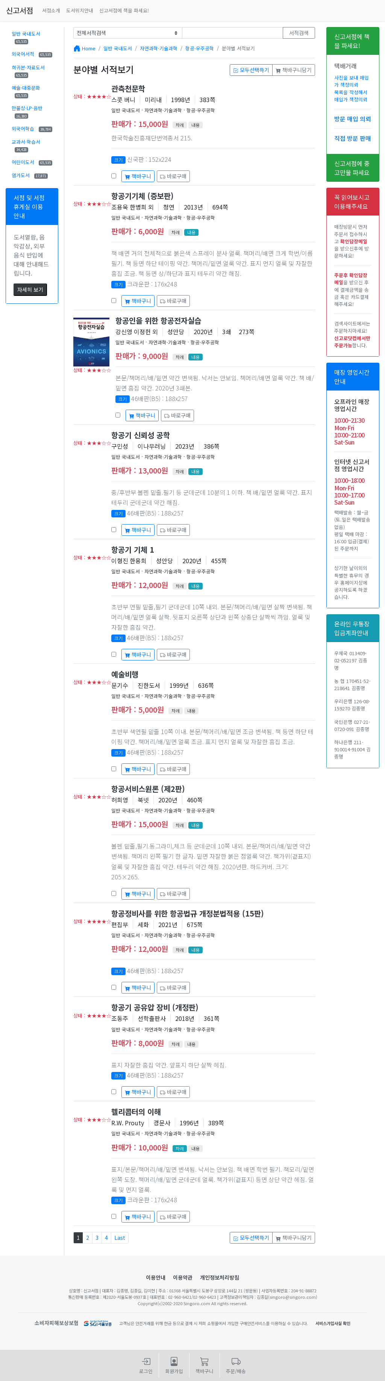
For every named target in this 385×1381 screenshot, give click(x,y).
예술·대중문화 (26, 91)
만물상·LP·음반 (27, 111)
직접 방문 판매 (352, 138)
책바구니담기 (294, 70)
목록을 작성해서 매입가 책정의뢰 (350, 96)
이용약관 (182, 1277)
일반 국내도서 (26, 37)
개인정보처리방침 (219, 1277)
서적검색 (299, 32)
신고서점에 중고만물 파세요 (352, 168)
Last (119, 1237)
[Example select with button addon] (127, 33)
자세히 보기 (30, 289)
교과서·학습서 (26, 145)
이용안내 (155, 1277)
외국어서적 (32, 53)
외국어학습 (32, 128)
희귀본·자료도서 (28, 71)
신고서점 (19, 10)
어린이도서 (32, 162)
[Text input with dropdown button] (232, 33)
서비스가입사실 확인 (332, 1323)
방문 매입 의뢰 (352, 118)
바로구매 (173, 176)
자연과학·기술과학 (158, 48)
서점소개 (51, 10)
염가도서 (30, 175)
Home (88, 48)
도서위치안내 (79, 10)
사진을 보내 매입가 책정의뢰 (351, 81)
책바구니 (138, 176)
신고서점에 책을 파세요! (124, 10)
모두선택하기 (251, 70)
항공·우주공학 (199, 48)
